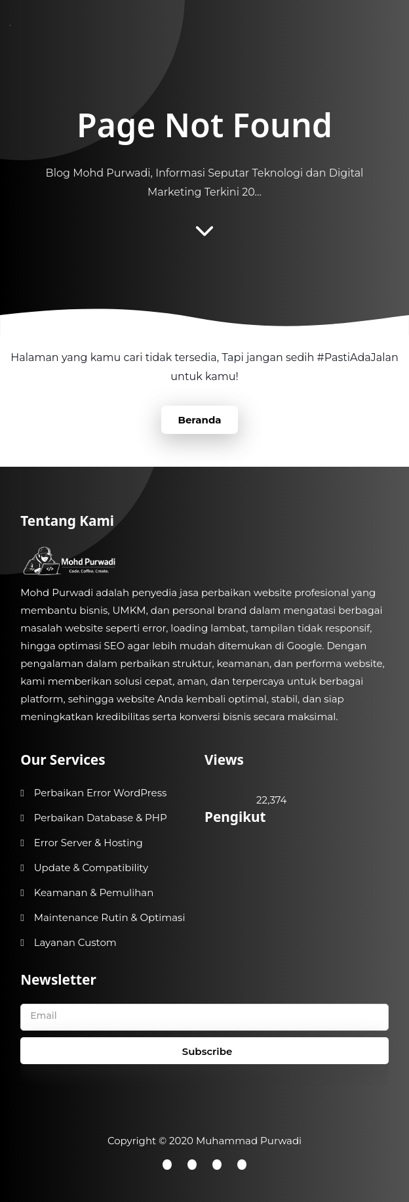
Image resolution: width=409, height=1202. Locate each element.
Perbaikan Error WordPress (100, 792)
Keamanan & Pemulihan (94, 892)
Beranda (199, 420)
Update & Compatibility (91, 867)
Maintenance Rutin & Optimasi (109, 917)
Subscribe (207, 1051)
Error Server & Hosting (88, 842)
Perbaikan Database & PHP (100, 817)
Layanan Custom (75, 942)
